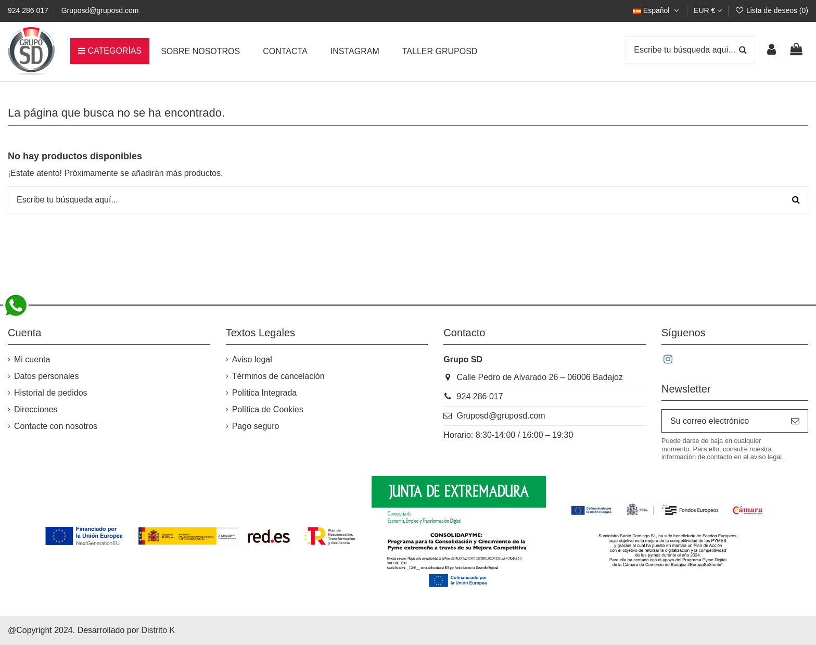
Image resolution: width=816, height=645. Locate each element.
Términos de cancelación (278, 376)
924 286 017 (29, 10)
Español (657, 10)
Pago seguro (255, 426)
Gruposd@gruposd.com (100, 10)
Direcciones (36, 409)
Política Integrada (264, 392)
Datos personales (46, 376)
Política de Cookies (267, 409)
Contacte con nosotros (55, 426)
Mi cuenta (32, 359)
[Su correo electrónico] (722, 421)
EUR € (708, 10)
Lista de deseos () (771, 10)
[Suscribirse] (795, 421)
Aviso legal (252, 359)
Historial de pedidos (50, 392)
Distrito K (158, 630)
